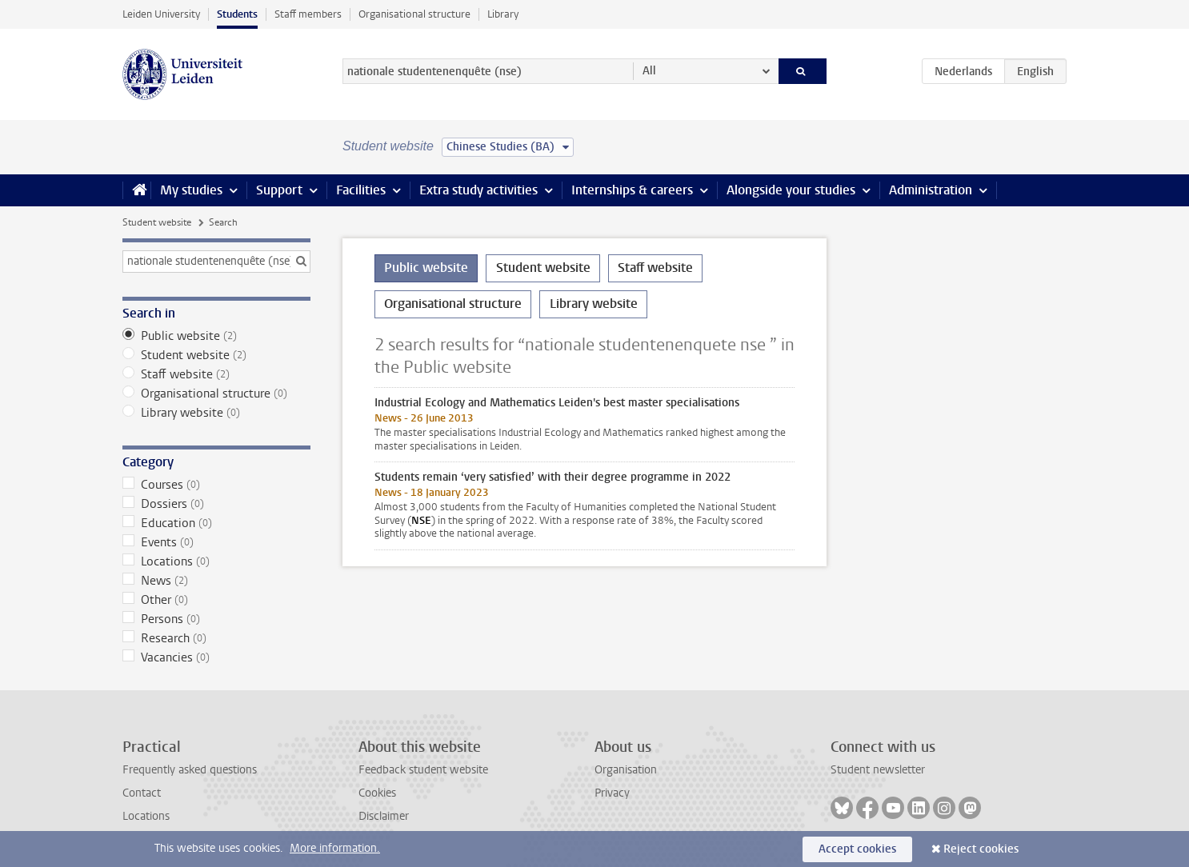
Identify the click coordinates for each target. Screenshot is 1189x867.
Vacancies (216, 657)
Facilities (361, 190)
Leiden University (161, 14)
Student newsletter (878, 769)
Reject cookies (981, 849)
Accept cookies (857, 849)
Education (216, 523)
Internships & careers (632, 190)
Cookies (377, 793)
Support (279, 190)
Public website (216, 336)
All (649, 70)
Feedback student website (423, 769)
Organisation (625, 769)
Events (216, 542)
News (216, 580)
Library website (216, 413)
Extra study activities (478, 190)
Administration (930, 190)
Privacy (612, 793)
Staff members (308, 14)
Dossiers (216, 504)
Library (502, 14)
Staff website (216, 374)
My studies (191, 190)
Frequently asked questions (189, 769)
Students (237, 14)
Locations (216, 561)
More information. (335, 848)
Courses (216, 484)
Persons (216, 619)
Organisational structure (414, 14)
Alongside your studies (791, 190)
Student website (156, 222)
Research (216, 638)
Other (216, 600)
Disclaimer (383, 816)
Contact (141, 793)
